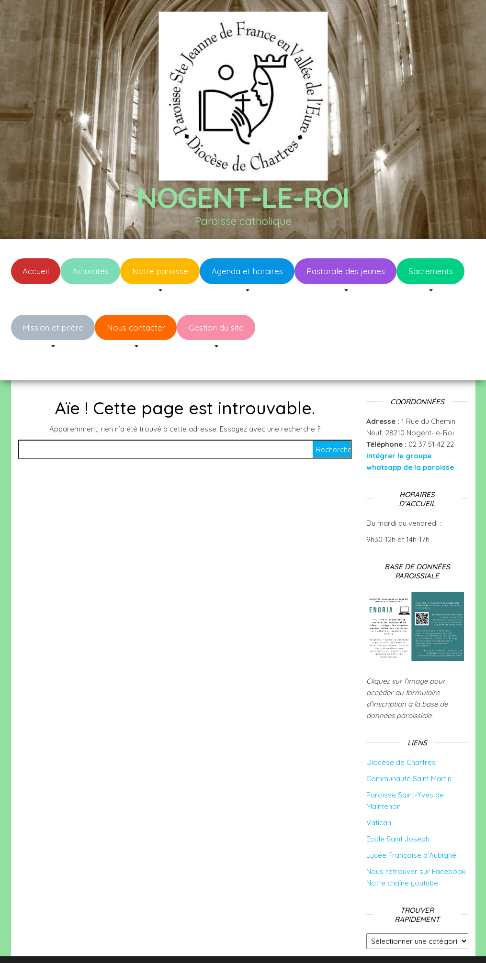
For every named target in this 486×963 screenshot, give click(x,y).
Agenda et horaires (247, 271)
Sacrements (430, 271)
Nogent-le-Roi (243, 197)
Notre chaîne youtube (402, 854)
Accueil (36, 271)
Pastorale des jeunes (345, 271)
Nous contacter (136, 327)
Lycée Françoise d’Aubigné (411, 826)
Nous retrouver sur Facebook (416, 842)
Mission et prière (53, 327)
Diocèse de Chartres (401, 733)
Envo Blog (319, 942)
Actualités (90, 271)
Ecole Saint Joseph (397, 810)
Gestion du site (216, 327)
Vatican (378, 793)
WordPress (250, 942)
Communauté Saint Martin (409, 749)
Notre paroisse (160, 271)
